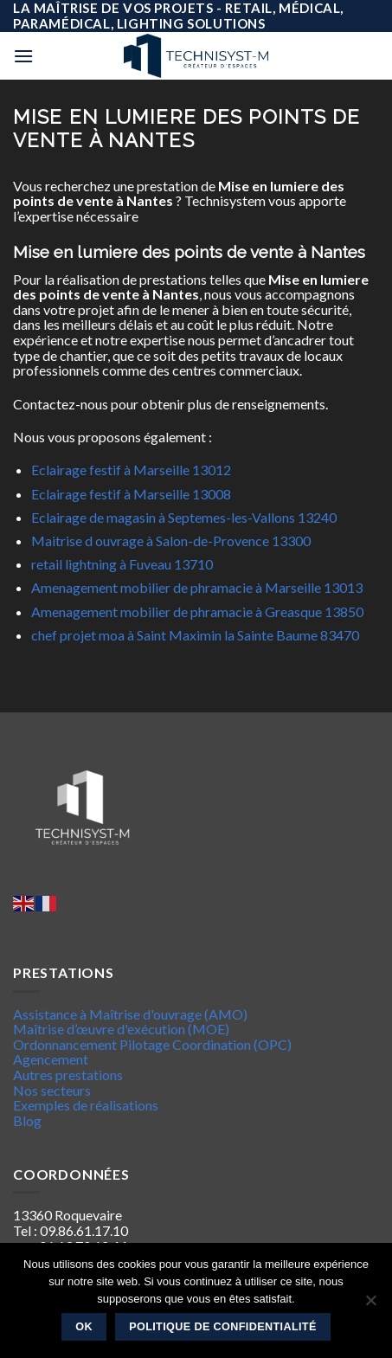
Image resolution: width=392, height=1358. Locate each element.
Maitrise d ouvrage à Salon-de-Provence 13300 (171, 540)
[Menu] (23, 56)
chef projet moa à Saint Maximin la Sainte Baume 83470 (195, 635)
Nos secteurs (52, 1090)
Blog (27, 1120)
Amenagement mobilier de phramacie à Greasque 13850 (197, 611)
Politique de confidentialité (223, 1327)
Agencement (50, 1059)
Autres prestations (68, 1074)
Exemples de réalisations (85, 1105)
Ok (84, 1327)
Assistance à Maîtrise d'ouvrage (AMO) (130, 1014)
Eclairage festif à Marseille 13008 (131, 494)
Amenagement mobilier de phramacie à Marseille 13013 (197, 587)
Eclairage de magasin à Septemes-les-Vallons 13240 (184, 517)
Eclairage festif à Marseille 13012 (131, 469)
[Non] (370, 1305)
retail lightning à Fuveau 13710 (122, 564)
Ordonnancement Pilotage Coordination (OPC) (152, 1044)
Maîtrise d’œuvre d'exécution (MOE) (121, 1028)
